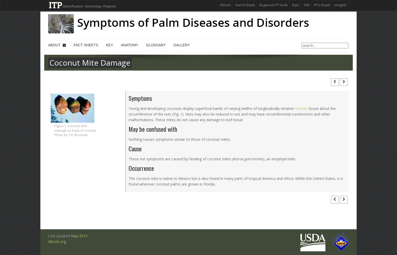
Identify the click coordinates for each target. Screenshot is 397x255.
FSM (307, 5)
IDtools (225, 5)
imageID (341, 5)
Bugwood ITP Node (273, 5)
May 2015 (79, 235)
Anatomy (129, 45)
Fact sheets (86, 45)
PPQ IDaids (322, 5)
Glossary (156, 45)
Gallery (181, 45)
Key (109, 45)
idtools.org (57, 241)
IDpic (296, 5)
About (57, 45)
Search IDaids (245, 5)
